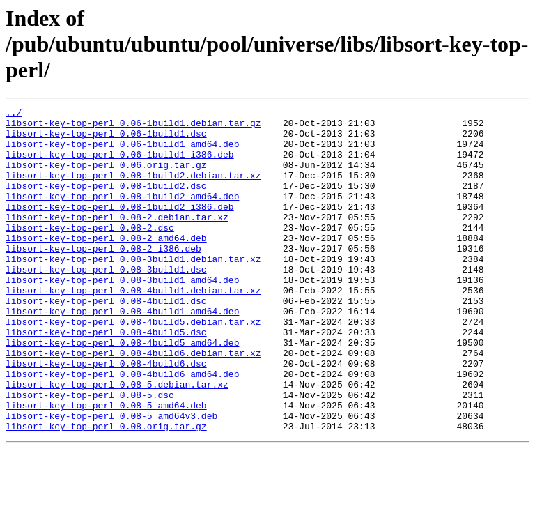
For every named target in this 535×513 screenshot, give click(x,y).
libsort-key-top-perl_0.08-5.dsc (90, 453)
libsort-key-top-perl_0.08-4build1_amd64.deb (122, 352)
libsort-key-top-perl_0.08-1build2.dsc (106, 202)
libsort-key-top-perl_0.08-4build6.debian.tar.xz (133, 403)
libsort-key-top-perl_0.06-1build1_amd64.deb (122, 152)
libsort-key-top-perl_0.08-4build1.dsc (106, 340)
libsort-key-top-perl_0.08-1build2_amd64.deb (122, 214)
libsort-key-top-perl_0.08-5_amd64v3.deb (111, 478)
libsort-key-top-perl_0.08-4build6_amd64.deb (122, 428)
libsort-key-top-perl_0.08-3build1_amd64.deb (122, 315)
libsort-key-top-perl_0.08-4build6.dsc (106, 415)
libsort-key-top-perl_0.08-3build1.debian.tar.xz (133, 290)
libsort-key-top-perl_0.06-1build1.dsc (106, 139)
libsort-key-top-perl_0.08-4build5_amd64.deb (122, 390)
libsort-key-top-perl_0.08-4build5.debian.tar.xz (133, 365)
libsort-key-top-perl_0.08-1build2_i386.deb (120, 227)
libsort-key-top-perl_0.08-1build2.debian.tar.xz (133, 189)
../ (14, 114)
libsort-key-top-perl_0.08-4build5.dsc (106, 378)
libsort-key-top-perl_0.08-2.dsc (90, 252)
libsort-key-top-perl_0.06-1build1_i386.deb (120, 164)
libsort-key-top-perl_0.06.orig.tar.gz (106, 177)
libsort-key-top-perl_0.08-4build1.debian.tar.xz (133, 327)
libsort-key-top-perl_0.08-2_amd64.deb (106, 265)
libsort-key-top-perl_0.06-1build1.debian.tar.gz (133, 127)
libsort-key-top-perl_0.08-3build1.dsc (106, 302)
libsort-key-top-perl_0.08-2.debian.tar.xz (117, 239)
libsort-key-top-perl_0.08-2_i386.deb (103, 277)
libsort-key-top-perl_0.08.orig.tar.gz (106, 490)
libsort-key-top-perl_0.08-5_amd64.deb (106, 465)
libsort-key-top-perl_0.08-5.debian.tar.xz (117, 440)
